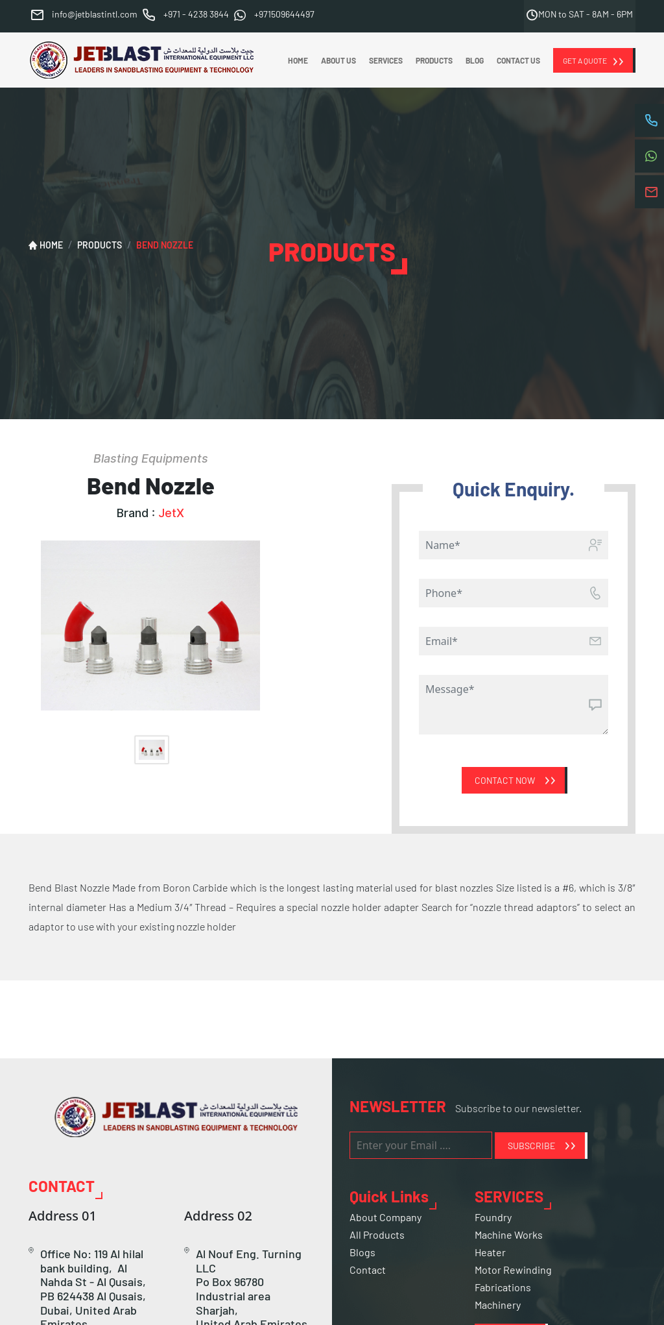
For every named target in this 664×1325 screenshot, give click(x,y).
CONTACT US (518, 60)
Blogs (362, 1252)
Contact (368, 1269)
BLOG (475, 60)
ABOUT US (338, 60)
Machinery (498, 1304)
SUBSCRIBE (531, 1145)
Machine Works (509, 1234)
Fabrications (503, 1287)
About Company (385, 1217)
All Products (377, 1234)
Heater (490, 1252)
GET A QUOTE (585, 60)
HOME (298, 60)
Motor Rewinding (513, 1269)
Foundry (493, 1217)
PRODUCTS (434, 60)
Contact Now (505, 780)
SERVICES (386, 60)
